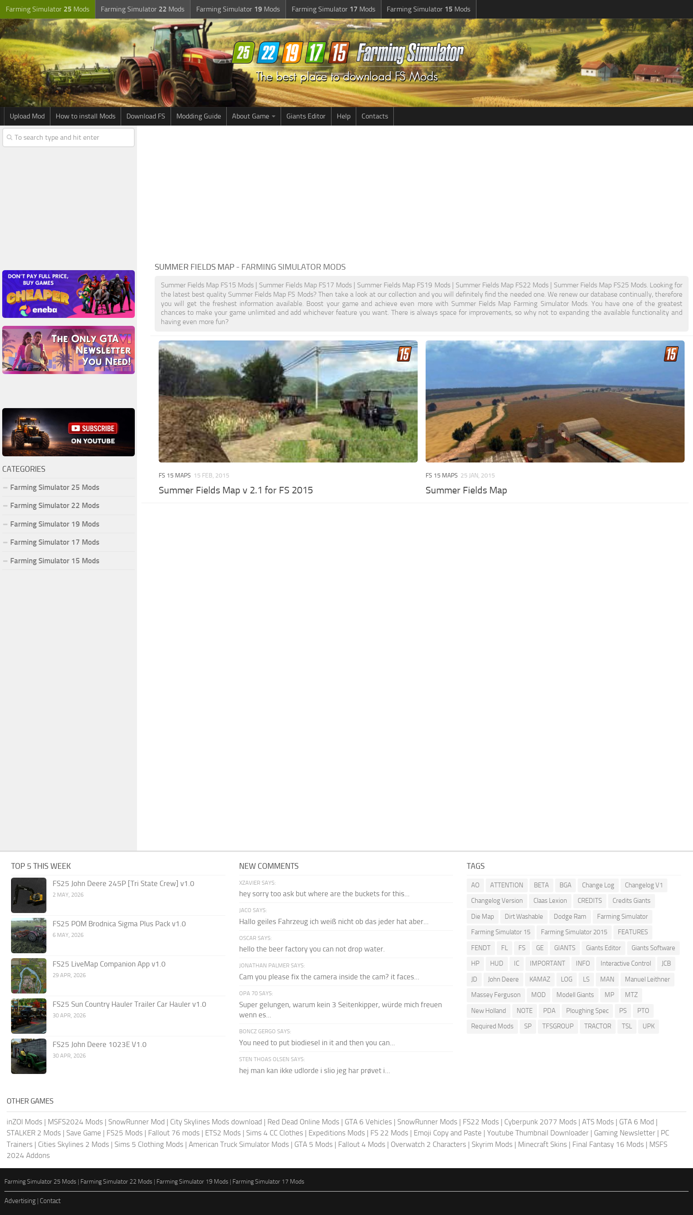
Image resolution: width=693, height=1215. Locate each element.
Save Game (83, 1132)
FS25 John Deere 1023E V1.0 (100, 1044)
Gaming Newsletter (624, 1132)
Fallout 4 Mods (361, 1144)
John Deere (503, 979)
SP (528, 1026)
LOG (566, 979)
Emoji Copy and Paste (448, 1132)
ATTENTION (506, 885)
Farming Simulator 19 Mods (54, 524)
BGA (565, 885)
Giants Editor (306, 116)
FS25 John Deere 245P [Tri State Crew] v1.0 (123, 883)
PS (623, 1011)
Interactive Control (626, 963)
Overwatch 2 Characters (428, 1144)
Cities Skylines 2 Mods (73, 1144)
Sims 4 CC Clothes (274, 1132)
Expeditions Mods (336, 1132)
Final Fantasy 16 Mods (608, 1144)
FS (521, 948)
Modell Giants (575, 995)
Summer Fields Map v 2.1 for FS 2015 (236, 490)
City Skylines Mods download (216, 1121)
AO (475, 885)
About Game (250, 116)
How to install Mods (85, 116)
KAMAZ (539, 979)
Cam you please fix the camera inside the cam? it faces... (329, 976)
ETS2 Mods (223, 1132)
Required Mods (492, 1026)
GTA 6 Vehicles (368, 1121)
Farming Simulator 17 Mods (54, 542)
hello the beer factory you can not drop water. (312, 948)
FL (504, 948)
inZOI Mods (24, 1121)
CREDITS (590, 901)
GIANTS (564, 948)
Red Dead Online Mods (303, 1121)
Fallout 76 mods (174, 1132)
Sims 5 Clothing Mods (148, 1144)
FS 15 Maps (175, 475)
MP (609, 995)
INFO (583, 963)
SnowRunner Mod (136, 1121)
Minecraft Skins (542, 1144)
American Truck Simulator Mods (239, 1144)
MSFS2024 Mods (75, 1121)
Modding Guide (198, 116)
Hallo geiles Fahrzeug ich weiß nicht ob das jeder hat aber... (334, 921)
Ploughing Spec (587, 1011)
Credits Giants (632, 901)
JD (474, 979)
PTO (643, 1011)
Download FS (145, 116)
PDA (549, 1011)
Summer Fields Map (466, 490)
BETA (541, 885)
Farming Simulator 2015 (574, 932)
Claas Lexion (550, 901)
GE (540, 948)
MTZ (631, 995)
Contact (50, 1201)
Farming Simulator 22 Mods (54, 505)
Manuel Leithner (647, 979)
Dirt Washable (524, 917)
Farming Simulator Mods (47, 9)
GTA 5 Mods (313, 1144)
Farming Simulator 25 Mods (54, 487)
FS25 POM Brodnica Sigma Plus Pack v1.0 (119, 923)
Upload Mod (27, 116)
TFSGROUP (558, 1026)
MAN (607, 979)
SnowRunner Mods (427, 1121)
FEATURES (633, 932)
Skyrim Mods (492, 1144)
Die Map (482, 917)
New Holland (488, 1011)
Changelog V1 (644, 885)
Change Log (598, 885)
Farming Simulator (622, 917)
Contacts (375, 116)
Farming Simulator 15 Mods (54, 560)
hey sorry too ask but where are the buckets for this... (324, 893)
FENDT (481, 948)
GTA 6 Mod (636, 1121)
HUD (496, 963)
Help (343, 116)
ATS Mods (598, 1121)
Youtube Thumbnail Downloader (538, 1132)
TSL (627, 1026)
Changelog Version (497, 901)
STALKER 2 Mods (34, 1132)
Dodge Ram (570, 917)
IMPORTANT (547, 963)
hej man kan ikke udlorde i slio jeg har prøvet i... (314, 1070)
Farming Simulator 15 (500, 932)
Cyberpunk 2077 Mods (540, 1121)
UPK (649, 1026)
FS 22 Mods (389, 1132)
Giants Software (653, 948)
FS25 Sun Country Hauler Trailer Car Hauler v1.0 (129, 1004)
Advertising (20, 1201)
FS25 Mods (125, 1132)
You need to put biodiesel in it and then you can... (317, 1042)
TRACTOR (597, 1026)
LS (586, 979)
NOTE (525, 1011)
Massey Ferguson (496, 995)
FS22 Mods (481, 1121)
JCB (666, 963)
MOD (538, 995)
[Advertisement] (421, 192)
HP (475, 963)
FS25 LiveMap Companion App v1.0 (109, 963)
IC (516, 963)
